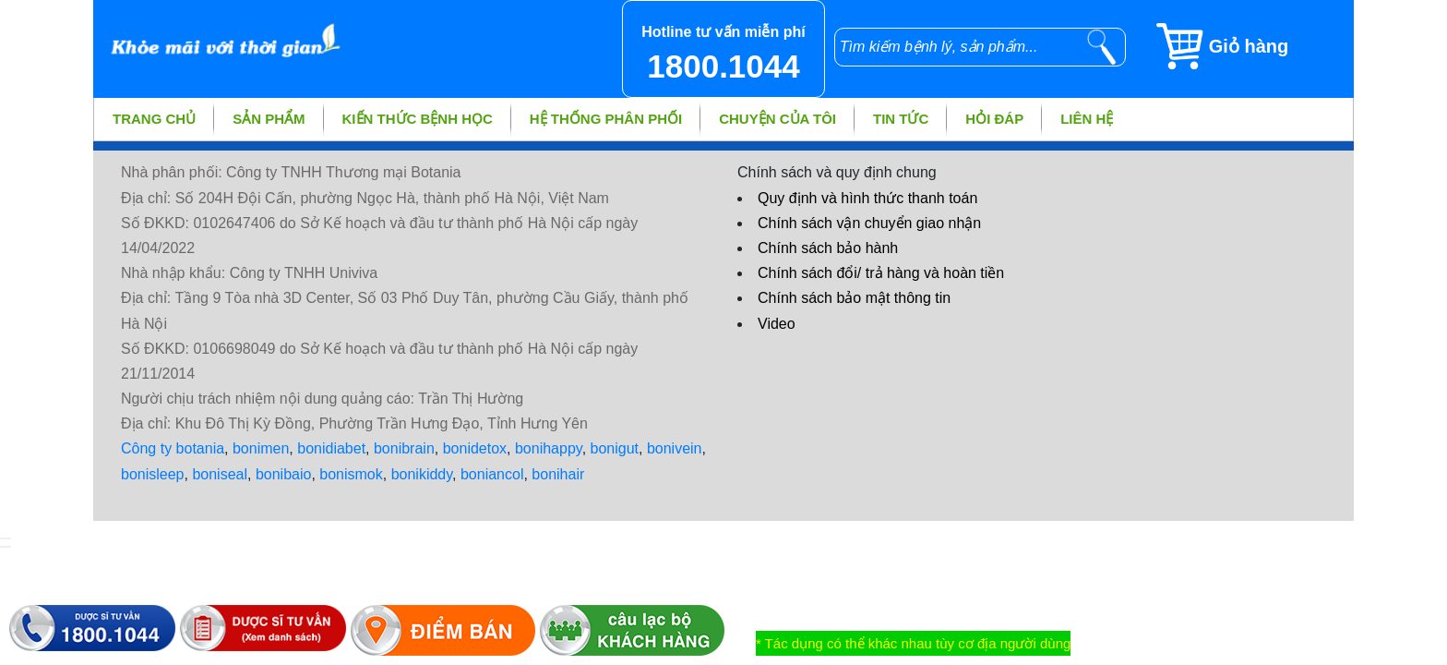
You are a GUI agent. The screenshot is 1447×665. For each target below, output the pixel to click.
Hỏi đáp (994, 119)
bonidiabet (331, 448)
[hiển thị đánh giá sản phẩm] (5, 547)
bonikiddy (421, 474)
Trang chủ (154, 119)
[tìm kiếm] (1102, 47)
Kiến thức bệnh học (417, 119)
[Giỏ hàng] (1254, 46)
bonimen (261, 448)
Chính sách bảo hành (828, 248)
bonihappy (548, 448)
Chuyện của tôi (777, 119)
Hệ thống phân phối (606, 119)
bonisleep (153, 474)
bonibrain (404, 448)
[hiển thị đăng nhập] (5, 538)
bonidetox (475, 448)
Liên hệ (1086, 119)
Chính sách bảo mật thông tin (854, 298)
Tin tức (900, 119)
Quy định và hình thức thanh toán (867, 198)
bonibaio (284, 474)
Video (776, 324)
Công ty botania (172, 448)
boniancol (492, 474)
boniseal (219, 474)
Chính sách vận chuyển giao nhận (869, 223)
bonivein (674, 448)
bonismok (350, 474)
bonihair (558, 474)
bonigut (615, 448)
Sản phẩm (269, 119)
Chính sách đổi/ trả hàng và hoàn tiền (881, 273)
